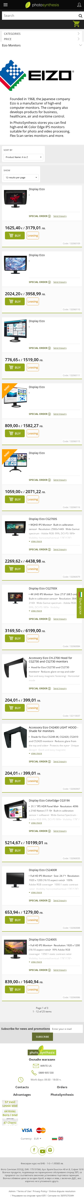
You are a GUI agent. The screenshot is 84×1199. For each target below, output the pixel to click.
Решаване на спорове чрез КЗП (29, 1195)
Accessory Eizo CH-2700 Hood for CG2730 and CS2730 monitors (50, 659)
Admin (12, 1191)
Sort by (8, 149)
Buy (18, 236)
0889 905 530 (42, 1072)
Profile (79, 4)
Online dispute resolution (62, 1191)
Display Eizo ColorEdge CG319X (49, 800)
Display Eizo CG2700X (43, 588)
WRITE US (42, 1065)
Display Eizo (37, 189)
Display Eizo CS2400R (43, 870)
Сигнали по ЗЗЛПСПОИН (61, 1195)
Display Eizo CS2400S (43, 939)
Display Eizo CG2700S (43, 519)
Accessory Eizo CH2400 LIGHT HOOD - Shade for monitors (53, 729)
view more (36, 541)
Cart (77, 21)
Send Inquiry (60, 215)
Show (7, 170)
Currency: (26, 1138)
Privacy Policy (40, 1191)
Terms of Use (24, 1191)
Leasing (33, 235)
